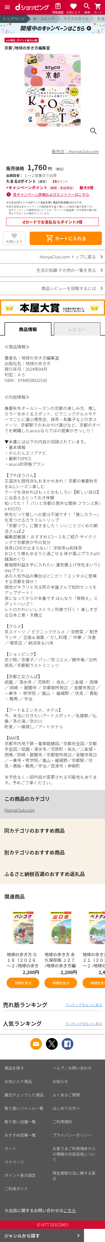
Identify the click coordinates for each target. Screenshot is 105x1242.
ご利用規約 (62, 1121)
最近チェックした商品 (24, 1095)
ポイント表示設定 (20, 1175)
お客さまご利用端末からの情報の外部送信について (74, 1154)
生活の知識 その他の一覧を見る (66, 270)
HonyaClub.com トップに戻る (68, 257)
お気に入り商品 (18, 1081)
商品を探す (14, 1068)
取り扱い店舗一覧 (20, 1121)
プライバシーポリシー (72, 1135)
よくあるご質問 (66, 1095)
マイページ (14, 1162)
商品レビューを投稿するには (68, 288)
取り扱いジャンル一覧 (23, 1108)
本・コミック (44, 18)
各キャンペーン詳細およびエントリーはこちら (51, 194)
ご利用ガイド (16, 1188)
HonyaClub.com (19, 810)
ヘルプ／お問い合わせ (72, 1068)
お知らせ (60, 1081)
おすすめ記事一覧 (20, 1135)
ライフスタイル (76, 18)
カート (10, 1148)
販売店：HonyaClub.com (75, 151)
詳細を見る (23, 982)
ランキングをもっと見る (83, 1004)
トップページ (14, 18)
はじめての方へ (66, 1108)
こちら (69, 1210)
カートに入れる (65, 238)
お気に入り (14, 241)
